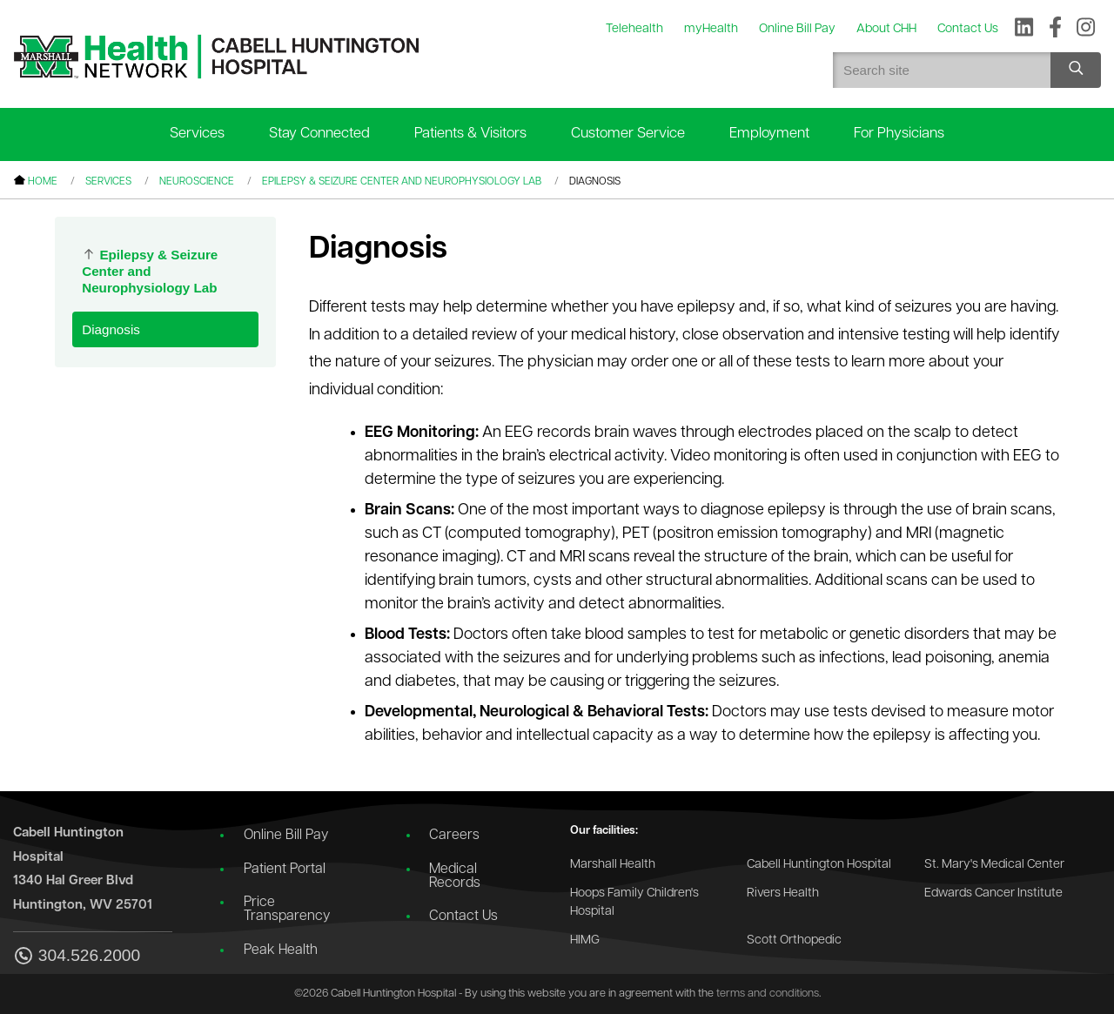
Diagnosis (111, 329)
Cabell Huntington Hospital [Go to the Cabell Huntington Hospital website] (819, 864)
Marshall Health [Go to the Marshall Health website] (612, 864)
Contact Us (463, 916)
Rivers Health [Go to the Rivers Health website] (783, 893)
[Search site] (1075, 70)
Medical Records (454, 876)
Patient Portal (284, 869)
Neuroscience (196, 182)
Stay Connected (319, 133)
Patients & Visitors (470, 133)
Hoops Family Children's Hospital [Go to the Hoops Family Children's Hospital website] (634, 903)
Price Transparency (287, 909)
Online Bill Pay (286, 836)
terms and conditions (767, 993)
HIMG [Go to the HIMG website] (585, 940)
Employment (769, 133)
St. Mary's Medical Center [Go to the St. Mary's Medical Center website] (994, 864)
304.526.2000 (76, 957)
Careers (454, 836)
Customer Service (628, 133)
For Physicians (899, 133)
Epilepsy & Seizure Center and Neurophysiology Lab (401, 182)
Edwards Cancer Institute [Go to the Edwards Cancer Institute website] (993, 893)
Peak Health (281, 950)
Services (197, 133)
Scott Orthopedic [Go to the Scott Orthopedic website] (794, 940)
